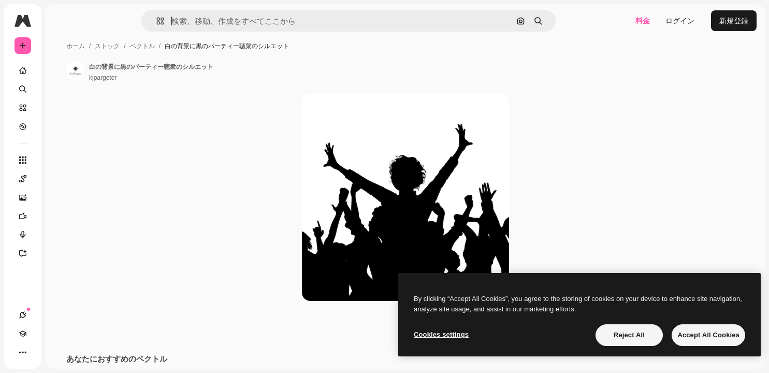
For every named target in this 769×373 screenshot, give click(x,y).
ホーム (154, 46)
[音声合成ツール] (62, 234)
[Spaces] (62, 178)
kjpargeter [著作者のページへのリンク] (181, 77)
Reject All (629, 335)
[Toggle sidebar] (101, 20)
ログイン (679, 21)
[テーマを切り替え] (60, 352)
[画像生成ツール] (62, 197)
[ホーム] (62, 70)
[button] (195, 21)
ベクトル (221, 46)
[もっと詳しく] (62, 126)
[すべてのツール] (62, 160)
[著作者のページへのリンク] (154, 71)
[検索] (62, 89)
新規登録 (733, 21)
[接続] (22, 352)
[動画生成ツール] (62, 216)
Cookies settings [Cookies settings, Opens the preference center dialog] (441, 334)
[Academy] (41, 352)
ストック (185, 46)
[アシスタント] (62, 253)
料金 (642, 21)
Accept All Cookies (708, 335)
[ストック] (62, 107)
